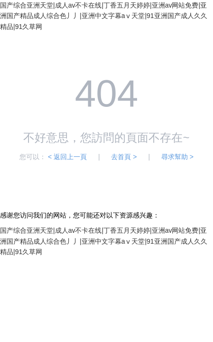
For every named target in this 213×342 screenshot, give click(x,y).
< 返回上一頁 (67, 157)
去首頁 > (124, 157)
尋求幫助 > (177, 157)
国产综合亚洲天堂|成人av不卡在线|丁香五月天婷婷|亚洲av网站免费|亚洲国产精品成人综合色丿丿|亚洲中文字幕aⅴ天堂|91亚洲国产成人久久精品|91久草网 (103, 15)
